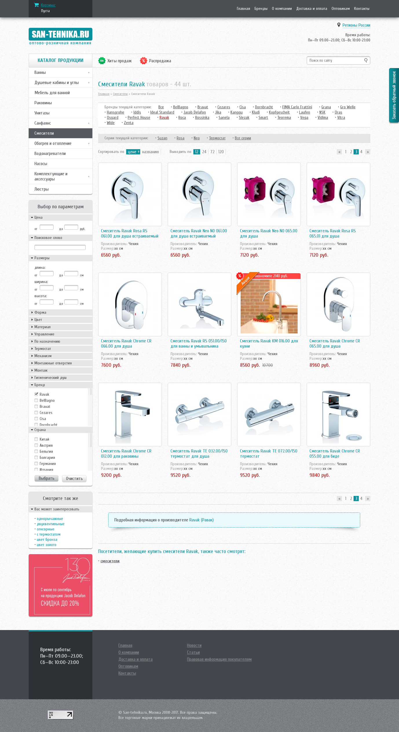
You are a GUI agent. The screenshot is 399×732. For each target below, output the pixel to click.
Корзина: (48, 5)
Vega (304, 117)
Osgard (112, 117)
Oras (338, 112)
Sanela (224, 117)
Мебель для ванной (52, 92)
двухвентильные (51, 523)
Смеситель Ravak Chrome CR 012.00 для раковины (126, 453)
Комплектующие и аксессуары (50, 176)
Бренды (261, 8)
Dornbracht (49, 424)
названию (150, 151)
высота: (40, 295)
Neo (197, 138)
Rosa (180, 138)
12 (196, 151)
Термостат (217, 138)
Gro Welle (348, 107)
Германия (48, 463)
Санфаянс (42, 123)
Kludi (256, 112)
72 (212, 151)
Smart (263, 117)
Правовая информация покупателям (219, 659)
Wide (111, 122)
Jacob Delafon (195, 112)
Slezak (244, 117)
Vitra (341, 117)
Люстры (41, 189)
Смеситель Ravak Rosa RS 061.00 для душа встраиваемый (129, 233)
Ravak (44, 394)
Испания (46, 469)
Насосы (40, 163)
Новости (194, 645)
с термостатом (49, 534)
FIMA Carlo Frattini (297, 107)
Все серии (243, 138)
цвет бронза (47, 539)
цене (132, 151)
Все (161, 107)
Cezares (46, 412)
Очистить (74, 478)
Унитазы (42, 113)
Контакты (361, 8)
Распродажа (160, 60)
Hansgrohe (115, 112)
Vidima (323, 117)
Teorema (284, 117)
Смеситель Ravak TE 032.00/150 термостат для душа (199, 453)
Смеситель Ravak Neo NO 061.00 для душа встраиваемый (199, 233)
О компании (282, 8)
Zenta (128, 122)
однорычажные (50, 518)
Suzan (162, 138)
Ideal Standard (162, 112)
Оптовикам (341, 8)
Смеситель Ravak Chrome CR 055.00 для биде (335, 453)
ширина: (41, 281)
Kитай (44, 439)
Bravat (45, 406)
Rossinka (202, 117)
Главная (243, 8)
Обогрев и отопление (53, 143)
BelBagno (47, 400)
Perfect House (139, 117)
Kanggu (236, 112)
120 (221, 151)
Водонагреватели (50, 153)
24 (204, 151)
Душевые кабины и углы (56, 82)
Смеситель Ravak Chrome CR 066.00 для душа (126, 343)
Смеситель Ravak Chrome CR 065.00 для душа (335, 343)
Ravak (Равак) (201, 520)
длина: (39, 267)
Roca (182, 117)
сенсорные (45, 529)
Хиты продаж (119, 60)
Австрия (46, 445)
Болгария (47, 457)
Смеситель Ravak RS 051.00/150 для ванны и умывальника (199, 343)
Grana (326, 107)
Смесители (44, 133)
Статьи (193, 652)
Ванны (40, 72)
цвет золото (46, 544)
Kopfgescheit (279, 112)
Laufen (304, 112)
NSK (322, 112)
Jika (218, 112)
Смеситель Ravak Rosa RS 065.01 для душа (333, 233)
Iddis (137, 112)
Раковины (43, 102)
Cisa (43, 418)
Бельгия (46, 451)
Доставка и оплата (311, 8)
